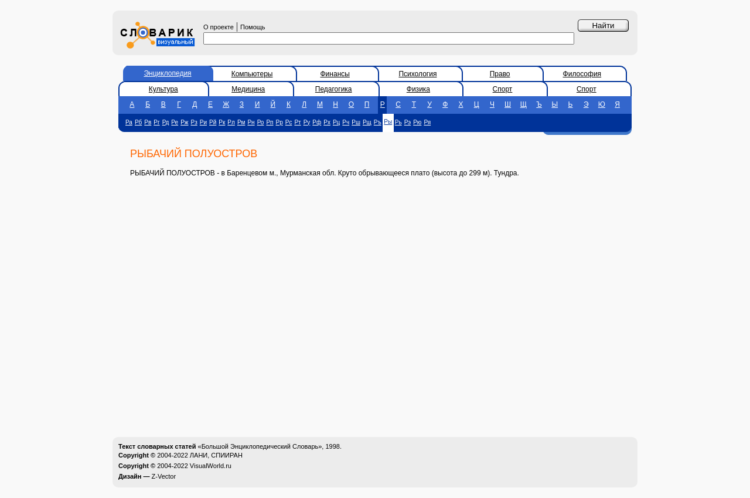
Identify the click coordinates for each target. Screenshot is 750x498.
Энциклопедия (167, 73)
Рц (336, 122)
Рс (288, 122)
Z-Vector (164, 476)
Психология (417, 74)
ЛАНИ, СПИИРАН (216, 455)
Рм (241, 122)
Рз (194, 122)
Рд (165, 122)
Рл (231, 122)
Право (500, 74)
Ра (128, 122)
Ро (260, 122)
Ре (174, 122)
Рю (417, 122)
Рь (398, 122)
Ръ (377, 122)
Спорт (503, 89)
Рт (297, 122)
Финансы (335, 74)
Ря (427, 122)
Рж (184, 122)
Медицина (248, 89)
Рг (156, 122)
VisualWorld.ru (210, 465)
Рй (212, 122)
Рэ (407, 122)
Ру (307, 122)
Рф (316, 122)
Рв (147, 122)
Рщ (367, 122)
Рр (279, 122)
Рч (345, 122)
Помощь (252, 27)
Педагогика (333, 89)
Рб (138, 122)
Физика (418, 89)
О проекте (218, 27)
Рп (269, 122)
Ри (203, 122)
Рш (356, 122)
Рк (222, 122)
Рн (250, 122)
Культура (163, 89)
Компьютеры (252, 74)
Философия (582, 74)
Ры (388, 121)
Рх (326, 122)
